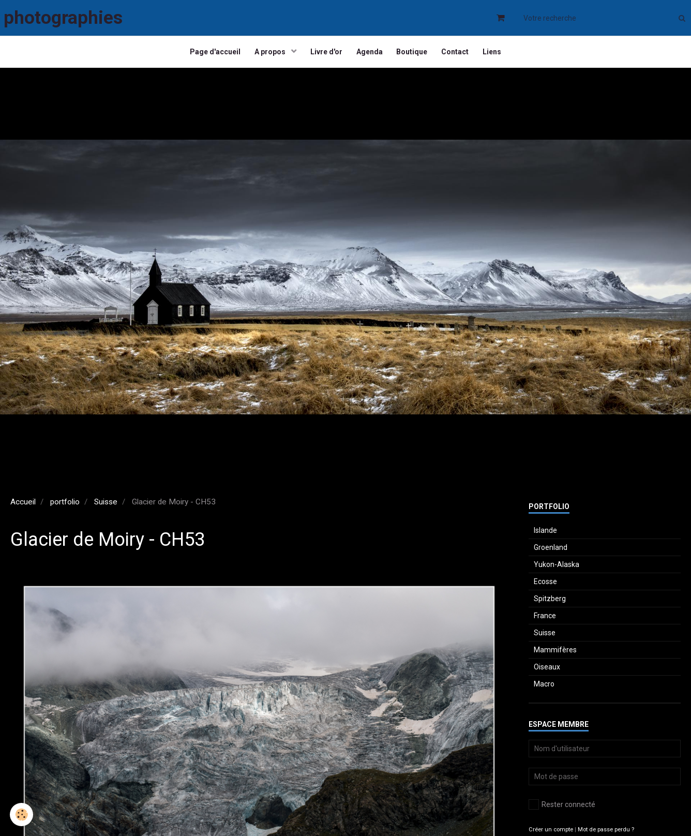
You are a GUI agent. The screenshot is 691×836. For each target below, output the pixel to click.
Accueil (23, 506)
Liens (497, 54)
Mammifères (555, 654)
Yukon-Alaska (556, 569)
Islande (545, 535)
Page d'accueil (210, 54)
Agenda (369, 54)
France (545, 620)
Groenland (550, 552)
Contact (458, 54)
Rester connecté (562, 809)
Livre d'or (325, 54)
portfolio (65, 506)
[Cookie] (22, 814)
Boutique (413, 54)
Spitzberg (550, 603)
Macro (544, 688)
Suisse (105, 506)
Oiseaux (547, 671)
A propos (267, 54)
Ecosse (545, 586)
